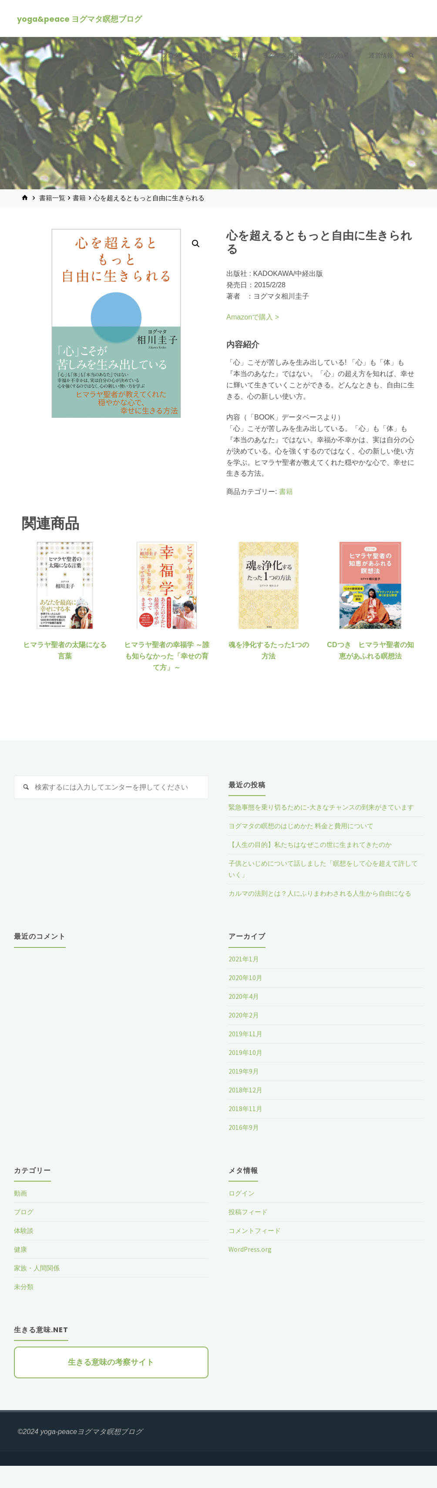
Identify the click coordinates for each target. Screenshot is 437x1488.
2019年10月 (246, 1075)
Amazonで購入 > (252, 317)
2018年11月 (246, 1130)
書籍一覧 (52, 198)
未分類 (24, 1308)
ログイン (242, 1215)
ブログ (24, 1233)
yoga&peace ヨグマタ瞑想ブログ (79, 18)
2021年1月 (244, 981)
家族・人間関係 (38, 1290)
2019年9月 (244, 1093)
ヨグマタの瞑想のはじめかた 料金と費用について (306, 837)
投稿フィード (249, 1233)
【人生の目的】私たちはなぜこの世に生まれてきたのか (316, 855)
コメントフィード (256, 1252)
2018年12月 (246, 1112)
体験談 (24, 1252)
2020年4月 (244, 1018)
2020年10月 (246, 1000)
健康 (21, 1271)
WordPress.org (251, 1271)
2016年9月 (244, 1149)
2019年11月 (246, 1056)
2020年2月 (244, 1037)
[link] (410, 56)
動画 (21, 1215)
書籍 (79, 198)
